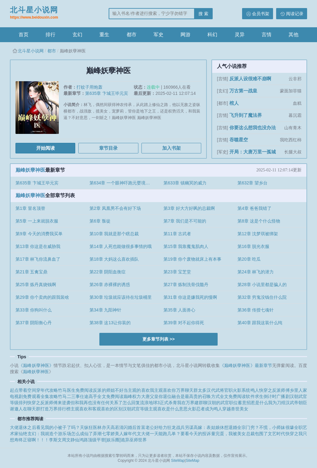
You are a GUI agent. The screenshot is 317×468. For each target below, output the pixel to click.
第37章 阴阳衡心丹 (33, 322)
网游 (185, 34)
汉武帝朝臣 (296, 402)
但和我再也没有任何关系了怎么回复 (105, 402)
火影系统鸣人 (246, 390)
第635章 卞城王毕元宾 (106, 93)
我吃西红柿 (291, 139)
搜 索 (203, 13)
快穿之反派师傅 (274, 390)
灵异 (240, 34)
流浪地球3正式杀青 (158, 402)
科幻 (212, 34)
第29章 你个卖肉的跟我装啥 (42, 297)
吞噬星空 (238, 139)
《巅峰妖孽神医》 (36, 365)
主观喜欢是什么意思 (168, 408)
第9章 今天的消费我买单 (39, 233)
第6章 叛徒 (100, 221)
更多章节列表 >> (158, 339)
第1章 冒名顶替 (30, 208)
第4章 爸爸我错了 (254, 208)
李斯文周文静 (62, 439)
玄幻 (77, 34)
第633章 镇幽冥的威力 (184, 182)
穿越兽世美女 (235, 408)
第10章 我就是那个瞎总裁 (114, 233)
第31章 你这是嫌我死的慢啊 (190, 297)
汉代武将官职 (219, 390)
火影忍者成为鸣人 (205, 408)
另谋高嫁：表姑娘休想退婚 (211, 427)
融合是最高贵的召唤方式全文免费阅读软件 (213, 396)
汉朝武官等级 (136, 408)
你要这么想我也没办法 (252, 127)
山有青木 (293, 127)
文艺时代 (276, 433)
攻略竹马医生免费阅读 (71, 390)
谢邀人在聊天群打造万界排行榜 (40, 408)
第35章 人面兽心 (179, 309)
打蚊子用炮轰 (89, 87)
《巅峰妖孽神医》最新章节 (246, 365)
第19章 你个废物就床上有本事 (192, 259)
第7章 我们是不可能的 (184, 221)
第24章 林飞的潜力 (255, 271)
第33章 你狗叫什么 (33, 309)
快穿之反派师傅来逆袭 (49, 402)
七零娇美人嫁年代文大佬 (126, 433)
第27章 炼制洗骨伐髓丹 (185, 284)
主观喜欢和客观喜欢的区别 (97, 408)
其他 (293, 34)
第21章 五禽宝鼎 (31, 271)
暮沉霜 (295, 115)
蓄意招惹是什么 (253, 402)
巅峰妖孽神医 (30, 170)
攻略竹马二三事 (64, 396)
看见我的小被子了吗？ (58, 427)
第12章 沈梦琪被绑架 (257, 233)
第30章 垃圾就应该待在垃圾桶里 (120, 297)
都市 (132, 34)
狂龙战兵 (176, 427)
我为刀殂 (276, 402)
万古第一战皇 (243, 90)
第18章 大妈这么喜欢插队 (114, 259)
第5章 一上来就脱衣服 (36, 221)
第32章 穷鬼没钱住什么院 (262, 297)
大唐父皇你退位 (156, 396)
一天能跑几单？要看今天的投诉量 (182, 433)
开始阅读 (45, 148)
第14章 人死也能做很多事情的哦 (120, 246)
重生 (104, 34)
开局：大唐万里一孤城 (252, 151)
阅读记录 (294, 13)
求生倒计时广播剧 (272, 396)
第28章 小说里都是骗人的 (262, 284)
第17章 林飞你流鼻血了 (37, 259)
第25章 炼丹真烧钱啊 (35, 284)
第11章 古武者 (177, 233)
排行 (50, 34)
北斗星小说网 (34, 13)
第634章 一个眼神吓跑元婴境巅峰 (121, 182)
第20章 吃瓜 (249, 259)
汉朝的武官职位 (222, 402)
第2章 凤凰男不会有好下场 (115, 208)
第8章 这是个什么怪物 (258, 221)
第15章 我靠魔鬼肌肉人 (185, 246)
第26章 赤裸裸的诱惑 (109, 284)
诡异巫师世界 (134, 439)
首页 (23, 34)
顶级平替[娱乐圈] (104, 439)
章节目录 (108, 148)
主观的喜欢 (139, 390)
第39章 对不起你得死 (183, 322)
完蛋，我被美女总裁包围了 (241, 433)
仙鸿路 (81, 439)
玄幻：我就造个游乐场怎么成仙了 (60, 433)
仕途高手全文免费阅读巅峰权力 (110, 396)
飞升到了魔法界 (245, 115)
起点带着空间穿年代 (29, 390)
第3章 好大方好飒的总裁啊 (189, 208)
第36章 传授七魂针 (255, 309)
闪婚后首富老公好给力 (145, 427)
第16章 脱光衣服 (253, 246)
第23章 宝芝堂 (177, 271)
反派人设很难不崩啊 (250, 78)
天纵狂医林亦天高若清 (102, 427)
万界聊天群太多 (191, 390)
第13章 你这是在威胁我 (37, 246)
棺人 (234, 103)
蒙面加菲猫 (291, 90)
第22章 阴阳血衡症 (107, 271)
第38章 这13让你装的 (110, 322)
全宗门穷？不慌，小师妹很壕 (265, 427)
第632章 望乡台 (252, 182)
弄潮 (97, 433)
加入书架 (171, 148)
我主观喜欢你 (163, 390)
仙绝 (23, 433)
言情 (266, 34)
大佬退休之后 (23, 427)
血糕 (297, 103)
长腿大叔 (293, 151)
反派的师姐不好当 (110, 390)
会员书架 (260, 13)
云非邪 (295, 78)
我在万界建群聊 (192, 402)
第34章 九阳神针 (105, 309)
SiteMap (178, 460)
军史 (158, 34)
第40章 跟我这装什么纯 (259, 322)
